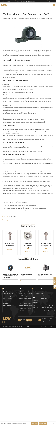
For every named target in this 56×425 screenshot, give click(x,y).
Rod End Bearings (6, 303)
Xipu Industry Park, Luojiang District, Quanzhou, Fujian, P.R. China (47, 320)
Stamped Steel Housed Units (8, 296)
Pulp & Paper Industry (26, 301)
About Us (20, 4)
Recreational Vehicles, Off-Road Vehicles (21, 308)
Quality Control (35, 300)
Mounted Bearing (6, 291)
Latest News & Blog (28, 259)
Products (15, 4)
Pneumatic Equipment (30, 308)
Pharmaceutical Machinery (21, 298)
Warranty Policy (36, 307)
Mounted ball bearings (6, 17)
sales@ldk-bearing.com (21, 1)
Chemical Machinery (26, 296)
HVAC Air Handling (21, 291)
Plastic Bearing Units (6, 295)
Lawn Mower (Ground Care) (21, 300)
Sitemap (45, 326)
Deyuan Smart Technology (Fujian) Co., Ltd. (14, 326)
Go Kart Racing (26, 303)
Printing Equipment (26, 298)
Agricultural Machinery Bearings (21, 293)
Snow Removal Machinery (30, 293)
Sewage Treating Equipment (21, 296)
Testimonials (35, 305)
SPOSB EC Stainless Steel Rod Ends (10, 244)
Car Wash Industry (30, 295)
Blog (41, 326)
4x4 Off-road (30, 303)
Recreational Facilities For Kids (30, 296)
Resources (30, 4)
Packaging (21, 295)
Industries (35, 4)
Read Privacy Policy (42, 423)
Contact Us (44, 4)
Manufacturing (35, 302)
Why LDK (25, 4)
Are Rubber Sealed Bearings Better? (45, 275)
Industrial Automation (26, 305)
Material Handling (26, 293)
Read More (9, 249)
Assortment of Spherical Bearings (26, 275)
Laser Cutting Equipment (21, 310)
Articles (39, 4)
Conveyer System (21, 303)
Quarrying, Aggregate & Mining (26, 291)
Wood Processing (30, 298)
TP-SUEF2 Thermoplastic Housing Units (28, 245)
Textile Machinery (30, 305)
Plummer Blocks (6, 300)
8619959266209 (9, 1)
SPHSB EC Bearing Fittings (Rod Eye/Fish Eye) (46, 245)
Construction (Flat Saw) (26, 295)
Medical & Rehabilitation (26, 300)
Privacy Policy (51, 326)
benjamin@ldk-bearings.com (30, 1)
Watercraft (29, 310)
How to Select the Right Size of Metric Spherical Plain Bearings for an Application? (10, 276)
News (34, 295)
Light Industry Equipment (30, 300)
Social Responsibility (36, 293)
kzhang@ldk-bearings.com (46, 193)
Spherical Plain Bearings (7, 305)
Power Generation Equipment (21, 301)
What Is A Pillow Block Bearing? (16, 220)
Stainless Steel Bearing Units (8, 293)
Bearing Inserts (5, 301)
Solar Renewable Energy (21, 305)
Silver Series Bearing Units (7, 298)
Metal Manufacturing (30, 301)
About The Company (36, 291)
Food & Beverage (30, 291)
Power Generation (26, 308)
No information (12, 216)
